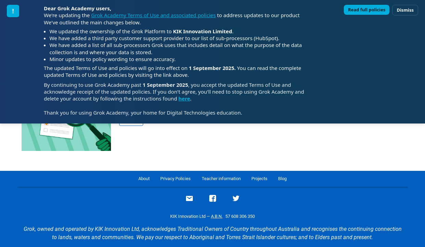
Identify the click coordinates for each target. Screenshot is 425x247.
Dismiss (405, 10)
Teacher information (221, 178)
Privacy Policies (175, 178)
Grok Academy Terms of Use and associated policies (153, 15)
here (184, 98)
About (144, 178)
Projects (259, 178)
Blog (282, 178)
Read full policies (366, 10)
